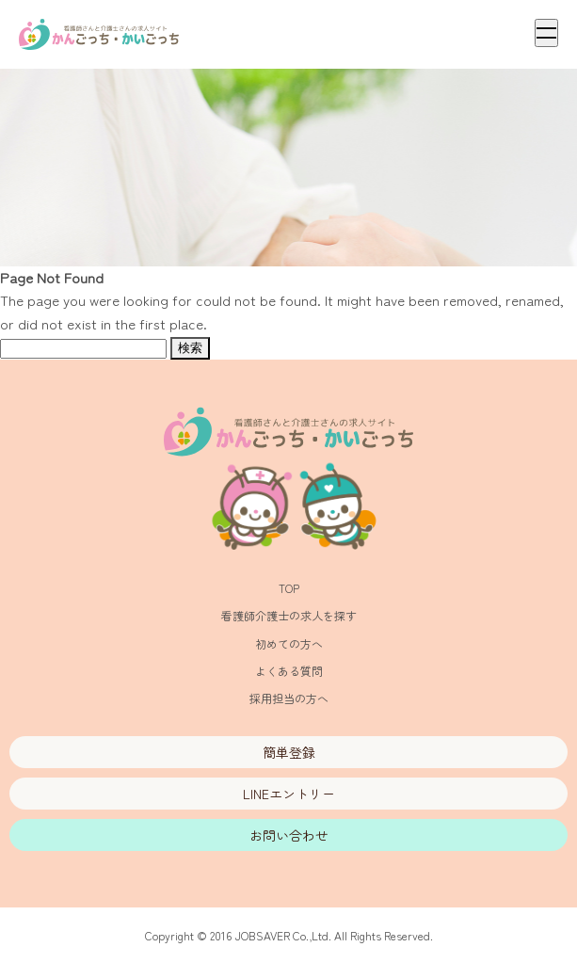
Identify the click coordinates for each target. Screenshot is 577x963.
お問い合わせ (289, 835)
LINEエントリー (289, 793)
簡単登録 (289, 752)
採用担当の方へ (289, 698)
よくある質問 (289, 671)
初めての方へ (289, 643)
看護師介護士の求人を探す (289, 615)
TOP (289, 588)
